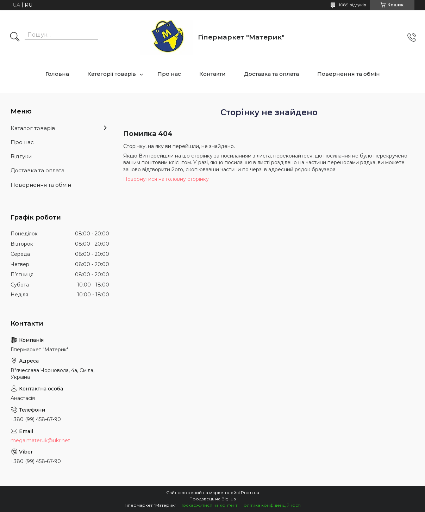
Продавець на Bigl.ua (212, 498)
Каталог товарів (33, 128)
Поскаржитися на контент (208, 505)
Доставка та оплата (271, 73)
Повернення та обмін (348, 73)
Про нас (169, 73)
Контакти (212, 73)
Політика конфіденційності (270, 505)
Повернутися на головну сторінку (166, 179)
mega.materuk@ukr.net (40, 440)
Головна (57, 73)
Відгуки (21, 156)
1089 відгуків (352, 4)
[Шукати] (15, 37)
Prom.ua (250, 492)
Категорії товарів (111, 73)
